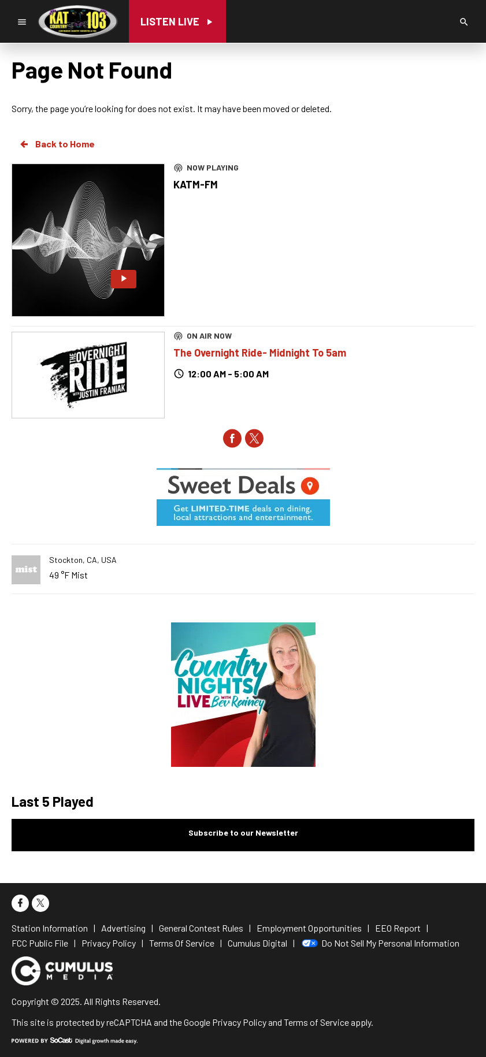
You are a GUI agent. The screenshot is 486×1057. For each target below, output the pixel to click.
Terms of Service (316, 1022)
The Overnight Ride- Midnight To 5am (259, 352)
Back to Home (56, 144)
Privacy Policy (239, 1022)
